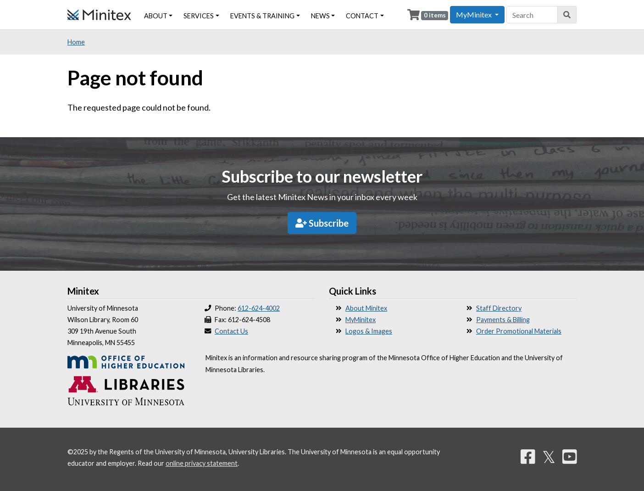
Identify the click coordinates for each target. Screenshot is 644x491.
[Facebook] (528, 456)
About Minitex (366, 308)
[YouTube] (569, 456)
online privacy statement (202, 463)
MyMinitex (360, 320)
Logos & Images (368, 331)
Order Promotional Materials (518, 331)
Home (76, 42)
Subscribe (322, 223)
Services (198, 16)
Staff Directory (499, 308)
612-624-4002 (259, 308)
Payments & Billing (503, 320)
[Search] (567, 14)
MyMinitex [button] (474, 14)
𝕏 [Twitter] (548, 456)
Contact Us (231, 331)
